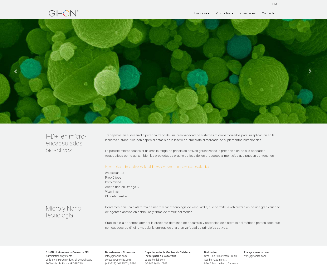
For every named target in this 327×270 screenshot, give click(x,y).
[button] (16, 71)
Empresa (200, 13)
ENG (275, 4)
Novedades (247, 13)
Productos (223, 13)
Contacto (268, 13)
